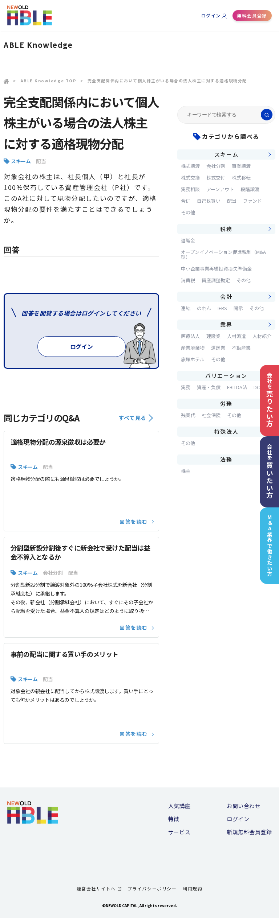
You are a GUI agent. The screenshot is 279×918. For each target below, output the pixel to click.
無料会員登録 (252, 15)
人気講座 (179, 806)
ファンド (252, 200)
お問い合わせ (243, 806)
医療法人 (190, 336)
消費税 (188, 280)
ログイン (211, 15)
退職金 (188, 240)
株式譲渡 (190, 165)
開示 (238, 308)
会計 (226, 296)
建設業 (213, 336)
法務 (226, 459)
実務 (185, 387)
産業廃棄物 (193, 347)
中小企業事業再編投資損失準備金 (216, 268)
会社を (269, 400)
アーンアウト (220, 189)
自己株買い (209, 200)
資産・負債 (209, 387)
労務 (226, 403)
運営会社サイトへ (99, 888)
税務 (226, 228)
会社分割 (52, 572)
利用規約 (192, 888)
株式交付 (215, 177)
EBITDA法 (237, 387)
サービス (179, 832)
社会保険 (211, 415)
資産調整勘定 (216, 280)
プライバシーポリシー (152, 888)
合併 (185, 200)
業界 (226, 324)
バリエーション (226, 375)
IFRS (222, 308)
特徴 (173, 819)
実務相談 (190, 189)
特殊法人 (226, 431)
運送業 (218, 347)
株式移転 (241, 177)
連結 (185, 308)
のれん (204, 308)
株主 (185, 471)
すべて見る (135, 417)
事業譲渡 (241, 165)
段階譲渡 (249, 189)
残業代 (188, 415)
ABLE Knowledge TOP (48, 80)
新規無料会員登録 (249, 832)
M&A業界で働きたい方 (270, 546)
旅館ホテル (193, 359)
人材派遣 (236, 336)
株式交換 (190, 177)
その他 (188, 212)
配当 (41, 161)
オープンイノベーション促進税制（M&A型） (223, 254)
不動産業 (241, 347)
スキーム (21, 161)
